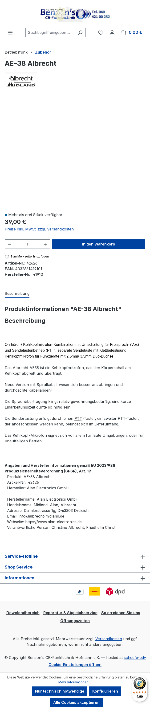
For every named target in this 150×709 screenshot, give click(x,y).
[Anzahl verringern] (10, 244)
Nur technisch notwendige (59, 691)
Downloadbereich (23, 612)
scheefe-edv (135, 657)
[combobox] (50, 32)
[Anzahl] (27, 244)
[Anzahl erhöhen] (45, 244)
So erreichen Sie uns (120, 612)
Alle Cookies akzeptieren (76, 702)
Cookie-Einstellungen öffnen (75, 664)
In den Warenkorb (98, 244)
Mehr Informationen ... (75, 682)
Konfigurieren (105, 691)
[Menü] (10, 32)
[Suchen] (80, 32)
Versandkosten (108, 638)
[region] (75, 153)
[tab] (17, 293)
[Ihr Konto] (112, 32)
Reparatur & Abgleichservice (70, 612)
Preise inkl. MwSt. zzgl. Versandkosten (39, 229)
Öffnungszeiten (75, 620)
